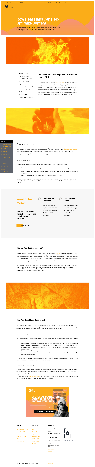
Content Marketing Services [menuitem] (36, 2)
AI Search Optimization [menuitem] (11, 2)
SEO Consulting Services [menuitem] (21, 436)
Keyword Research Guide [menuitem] (37, 434)
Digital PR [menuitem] (58, 2)
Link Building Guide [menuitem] (36, 436)
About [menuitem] (78, 2)
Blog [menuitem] (33, 429)
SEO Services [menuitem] (19, 438)
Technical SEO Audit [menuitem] (20, 441)
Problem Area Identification (26, 97)
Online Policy (50, 463)
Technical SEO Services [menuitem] (49, 2)
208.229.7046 (51, 449)
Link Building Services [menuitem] (23, 2)
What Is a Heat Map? (24, 81)
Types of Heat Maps (24, 84)
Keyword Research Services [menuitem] (21, 431)
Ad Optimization (23, 94)
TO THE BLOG (24, 225)
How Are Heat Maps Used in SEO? (26, 90)
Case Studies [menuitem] (65, 2)
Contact (50, 451)
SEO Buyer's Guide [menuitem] (36, 438)
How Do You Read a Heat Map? (27, 87)
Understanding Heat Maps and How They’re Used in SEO (27, 77)
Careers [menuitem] (34, 443)
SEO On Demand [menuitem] (35, 441)
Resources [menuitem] (73, 2)
